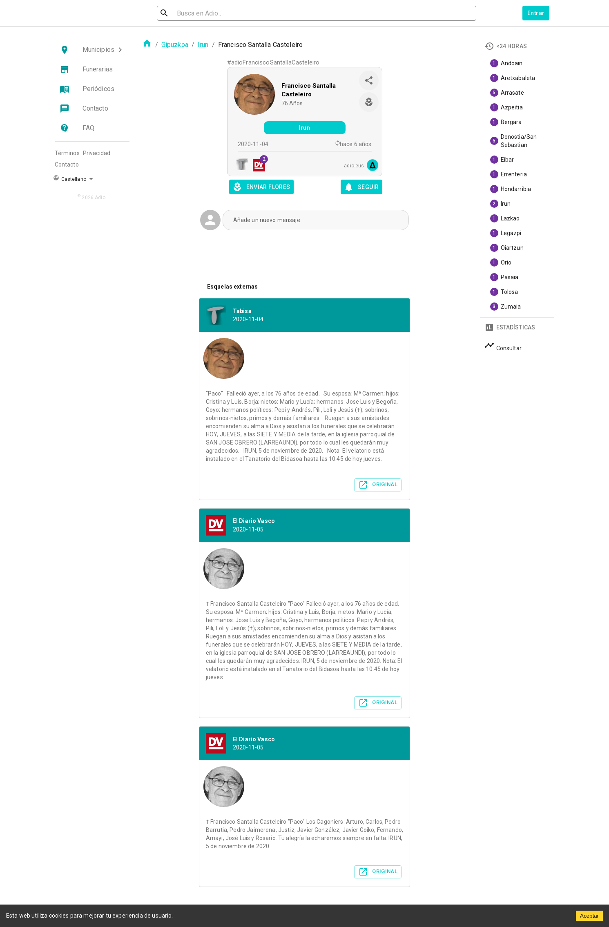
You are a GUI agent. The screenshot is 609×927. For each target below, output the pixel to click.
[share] (369, 80)
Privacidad (97, 153)
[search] (200, 13)
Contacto (67, 164)
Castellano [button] (69, 178)
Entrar (535, 13)
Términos (67, 153)
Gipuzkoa (174, 45)
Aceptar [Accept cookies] (589, 916)
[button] (92, 50)
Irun (203, 45)
